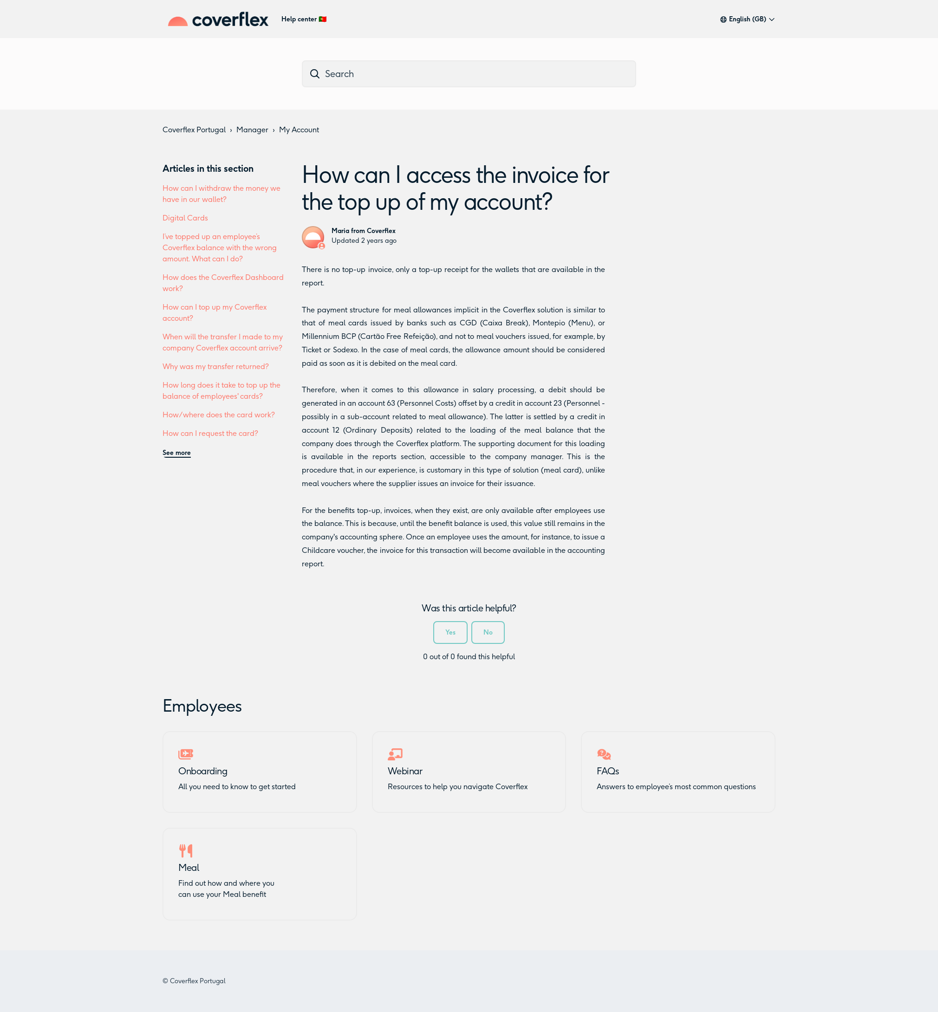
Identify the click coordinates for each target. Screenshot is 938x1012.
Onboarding (202, 771)
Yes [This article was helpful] (450, 632)
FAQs (608, 771)
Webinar (405, 771)
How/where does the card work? (219, 414)
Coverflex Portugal (194, 129)
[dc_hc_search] (469, 73)
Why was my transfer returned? (216, 366)
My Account (299, 129)
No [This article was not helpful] (488, 632)
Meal (188, 867)
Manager (252, 129)
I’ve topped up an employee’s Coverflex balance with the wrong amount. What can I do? (220, 247)
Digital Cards (185, 218)
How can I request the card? (210, 433)
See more (177, 453)
